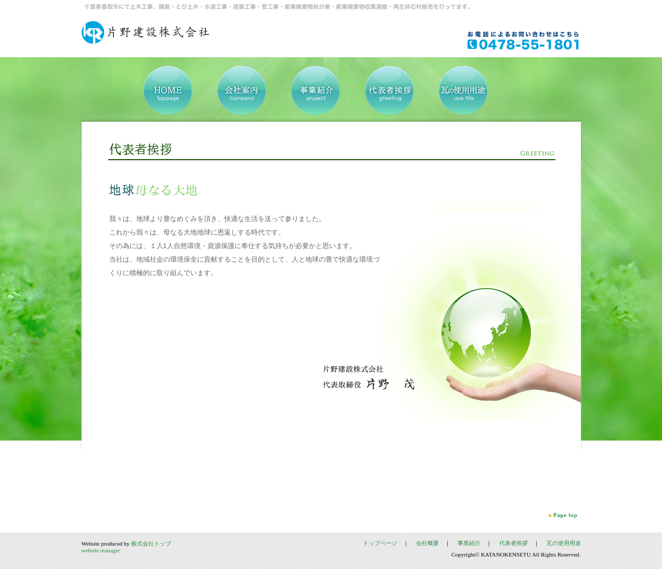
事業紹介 (469, 543)
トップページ (380, 543)
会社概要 (427, 543)
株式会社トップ (151, 543)
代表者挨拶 (513, 543)
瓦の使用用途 (564, 543)
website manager (101, 550)
